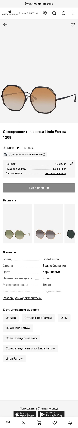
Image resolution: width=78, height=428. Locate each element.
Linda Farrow (14, 358)
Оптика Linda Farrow (38, 317)
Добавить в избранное (73, 25)
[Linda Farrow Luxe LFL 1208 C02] (17, 223)
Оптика (11, 317)
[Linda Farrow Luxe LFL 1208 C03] (48, 223)
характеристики (22, 298)
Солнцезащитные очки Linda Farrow (30, 348)
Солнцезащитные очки (21, 338)
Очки (64, 317)
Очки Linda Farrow (18, 328)
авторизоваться (55, 173)
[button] (63, 13)
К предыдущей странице (5, 25)
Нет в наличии (39, 188)
